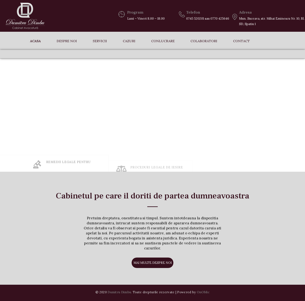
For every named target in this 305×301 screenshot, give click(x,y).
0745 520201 (195, 18)
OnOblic (203, 292)
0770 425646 (219, 18)
